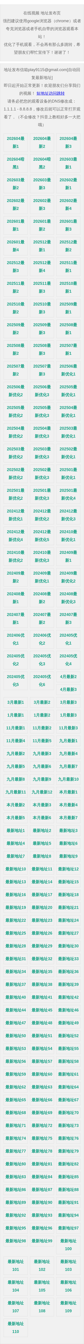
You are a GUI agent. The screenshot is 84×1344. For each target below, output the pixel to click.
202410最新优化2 (15, 556)
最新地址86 (15, 1189)
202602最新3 (42, 204)
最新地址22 (15, 920)
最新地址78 (42, 1151)
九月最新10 (68, 779)
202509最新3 (42, 329)
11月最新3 (68, 728)
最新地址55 (68, 1048)
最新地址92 (15, 1215)
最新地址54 (42, 1048)
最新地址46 (68, 1010)
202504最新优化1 (68, 411)
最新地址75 (42, 1138)
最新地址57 (42, 1061)
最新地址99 (42, 1241)
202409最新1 (68, 556)
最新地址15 (68, 882)
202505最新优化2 (15, 411)
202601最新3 (68, 225)
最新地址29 (42, 946)
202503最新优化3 (42, 453)
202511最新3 (42, 287)
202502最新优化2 (15, 473)
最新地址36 (68, 971)
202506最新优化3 (42, 391)
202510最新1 (68, 287)
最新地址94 (68, 1215)
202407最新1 (15, 618)
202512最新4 (42, 267)
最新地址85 (68, 1177)
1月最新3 (68, 715)
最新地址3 (68, 830)
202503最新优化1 (68, 432)
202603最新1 (68, 163)
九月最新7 (68, 766)
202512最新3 (15, 267)
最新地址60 (42, 1074)
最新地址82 (68, 1164)
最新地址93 (42, 1215)
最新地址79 (68, 1151)
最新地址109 (68, 1307)
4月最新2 (68, 676)
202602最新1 (68, 184)
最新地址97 (68, 1228)
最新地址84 (42, 1177)
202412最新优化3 (68, 515)
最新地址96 (42, 1228)
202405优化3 (42, 660)
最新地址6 (68, 843)
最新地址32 (42, 959)
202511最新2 (15, 287)
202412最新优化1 (15, 515)
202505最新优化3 (42, 411)
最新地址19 (15, 907)
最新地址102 (42, 1265)
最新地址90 (42, 1202)
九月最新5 (15, 766)
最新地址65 (15, 1100)
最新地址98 (15, 1241)
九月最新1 (68, 741)
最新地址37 (15, 984)
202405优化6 (42, 680)
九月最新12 (42, 792)
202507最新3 (42, 370)
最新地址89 (15, 1202)
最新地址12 (68, 869)
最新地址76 (68, 1138)
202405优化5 (15, 680)
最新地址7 (15, 856)
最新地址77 (15, 1151)
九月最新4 (68, 753)
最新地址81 (42, 1164)
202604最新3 (68, 142)
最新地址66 (42, 1100)
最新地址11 (42, 869)
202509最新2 (15, 329)
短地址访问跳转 (51, 93)
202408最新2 (42, 598)
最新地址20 (42, 907)
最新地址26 (42, 933)
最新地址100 (68, 1245)
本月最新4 (68, 805)
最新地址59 (15, 1074)
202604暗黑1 (15, 163)
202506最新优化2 (15, 391)
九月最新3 (42, 753)
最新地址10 (15, 869)
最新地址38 (42, 984)
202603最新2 (15, 184)
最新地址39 (68, 984)
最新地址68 (15, 1112)
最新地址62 (15, 1087)
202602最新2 (15, 204)
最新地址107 (16, 1307)
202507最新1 (68, 349)
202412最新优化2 (42, 515)
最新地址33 (68, 959)
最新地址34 (15, 971)
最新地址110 (16, 1328)
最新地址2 (42, 830)
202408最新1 (15, 598)
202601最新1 (15, 225)
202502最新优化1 (68, 453)
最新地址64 (68, 1087)
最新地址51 (42, 1036)
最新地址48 (42, 1023)
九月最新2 (15, 753)
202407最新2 (42, 618)
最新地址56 (15, 1061)
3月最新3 (68, 702)
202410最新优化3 (42, 556)
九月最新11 (15, 792)
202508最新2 (15, 349)
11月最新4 (15, 741)
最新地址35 (42, 971)
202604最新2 (42, 142)
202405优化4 (68, 660)
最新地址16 (15, 894)
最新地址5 (42, 843)
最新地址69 (42, 1112)
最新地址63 (42, 1087)
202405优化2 (15, 660)
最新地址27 (68, 933)
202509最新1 (68, 308)
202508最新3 (42, 349)
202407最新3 (68, 618)
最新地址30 (68, 946)
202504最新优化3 (42, 432)
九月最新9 (42, 779)
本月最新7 (68, 818)
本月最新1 (68, 792)
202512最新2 (68, 246)
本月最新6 (42, 818)
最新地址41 (42, 997)
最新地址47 (15, 1023)
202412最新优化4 (15, 536)
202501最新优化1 (68, 473)
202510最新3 (42, 308)
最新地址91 (68, 1202)
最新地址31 (15, 959)
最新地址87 (42, 1189)
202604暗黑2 (42, 163)
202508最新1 (68, 329)
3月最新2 (42, 702)
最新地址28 (15, 946)
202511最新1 (68, 267)
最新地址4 (15, 843)
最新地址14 (42, 882)
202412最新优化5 (42, 536)
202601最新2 (42, 225)
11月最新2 (41, 728)
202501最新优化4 (68, 494)
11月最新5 (41, 741)
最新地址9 (68, 856)
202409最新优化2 (68, 577)
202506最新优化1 (68, 370)
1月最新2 (42, 715)
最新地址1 (15, 830)
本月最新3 (42, 805)
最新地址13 (15, 882)
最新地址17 (42, 894)
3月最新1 (15, 702)
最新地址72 (42, 1125)
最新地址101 (16, 1265)
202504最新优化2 (15, 432)
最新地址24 (68, 920)
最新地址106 (68, 1286)
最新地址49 (68, 1023)
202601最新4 (15, 246)
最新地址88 (68, 1189)
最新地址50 (15, 1036)
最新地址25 (15, 933)
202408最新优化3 (68, 598)
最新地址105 (42, 1286)
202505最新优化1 (68, 391)
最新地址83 (15, 1177)
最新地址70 (68, 1112)
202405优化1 (68, 639)
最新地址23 (42, 920)
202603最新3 (42, 184)
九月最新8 (15, 779)
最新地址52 (68, 1036)
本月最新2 (15, 805)
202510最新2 (15, 308)
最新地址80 (15, 1164)
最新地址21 (68, 907)
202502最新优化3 (42, 473)
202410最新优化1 (68, 536)
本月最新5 (15, 818)
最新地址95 (15, 1228)
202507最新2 (15, 370)
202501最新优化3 (42, 494)
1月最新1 (15, 715)
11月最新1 (15, 728)
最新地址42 (68, 997)
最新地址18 (68, 894)
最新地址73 (68, 1125)
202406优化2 (42, 639)
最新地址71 (15, 1125)
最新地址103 (68, 1265)
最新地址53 (15, 1048)
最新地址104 (16, 1286)
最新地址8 (42, 856)
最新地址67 (68, 1100)
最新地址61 (68, 1074)
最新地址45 (42, 1010)
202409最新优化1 (42, 577)
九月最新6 (42, 766)
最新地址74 (15, 1138)
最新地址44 (15, 1010)
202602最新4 (68, 204)
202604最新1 (15, 142)
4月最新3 (68, 689)
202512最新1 (42, 246)
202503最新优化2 (15, 453)
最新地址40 (15, 997)
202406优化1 (15, 639)
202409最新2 (15, 577)
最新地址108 (42, 1307)
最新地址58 (68, 1061)
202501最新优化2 (15, 494)
